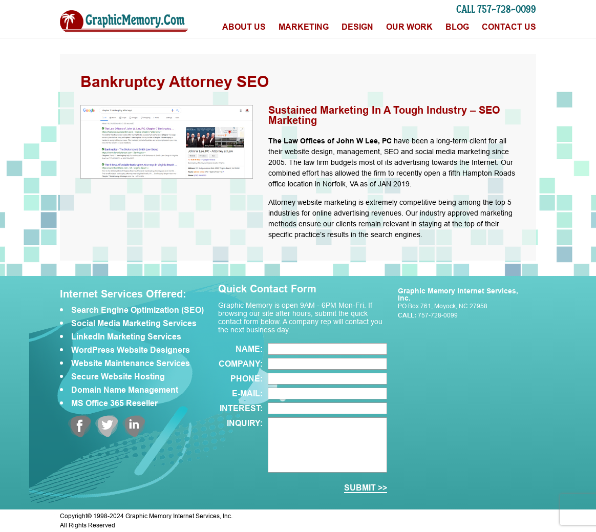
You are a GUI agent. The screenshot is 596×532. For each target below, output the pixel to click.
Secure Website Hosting (118, 377)
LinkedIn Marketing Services (126, 337)
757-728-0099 (438, 315)
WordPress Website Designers (130, 350)
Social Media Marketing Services (134, 324)
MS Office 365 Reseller (114, 403)
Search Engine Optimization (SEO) (137, 310)
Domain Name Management (124, 390)
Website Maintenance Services (130, 363)
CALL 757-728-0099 (496, 9)
